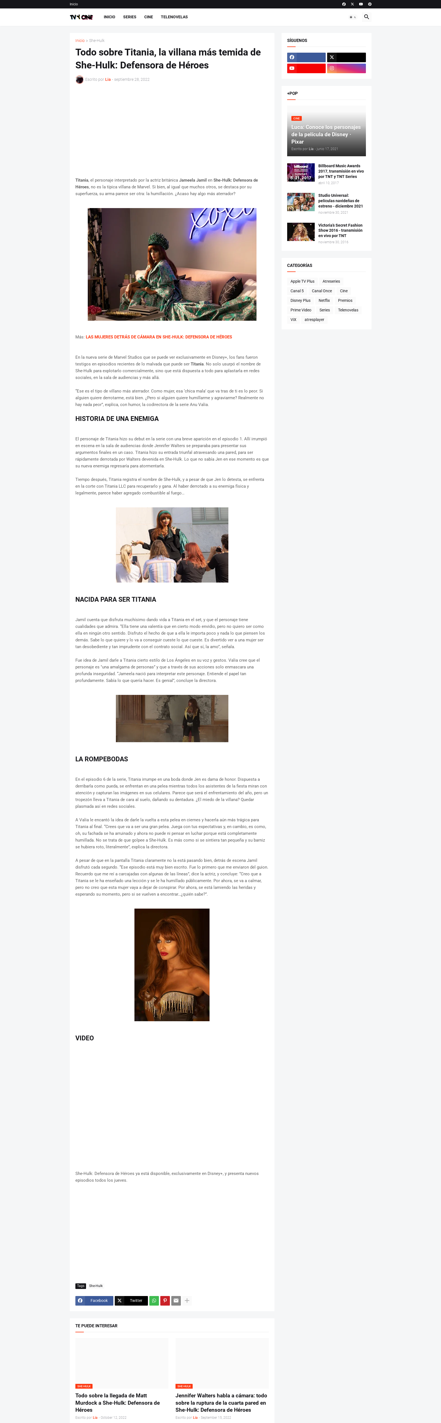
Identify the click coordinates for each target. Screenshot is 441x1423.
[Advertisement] (172, 130)
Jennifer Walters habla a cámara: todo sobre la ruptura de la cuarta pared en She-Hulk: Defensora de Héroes (221, 1402)
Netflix (324, 300)
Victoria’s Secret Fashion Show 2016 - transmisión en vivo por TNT (340, 230)
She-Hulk (97, 41)
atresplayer (314, 319)
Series (129, 17)
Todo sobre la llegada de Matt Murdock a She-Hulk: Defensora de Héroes (117, 1402)
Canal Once (322, 291)
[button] (353, 17)
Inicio (74, 4)
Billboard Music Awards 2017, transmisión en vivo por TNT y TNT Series (341, 171)
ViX (293, 319)
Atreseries (331, 281)
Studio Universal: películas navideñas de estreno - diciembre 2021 (340, 200)
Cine (148, 17)
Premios (345, 300)
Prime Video (301, 310)
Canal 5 (297, 291)
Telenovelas (174, 17)
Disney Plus (300, 300)
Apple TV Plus (302, 281)
